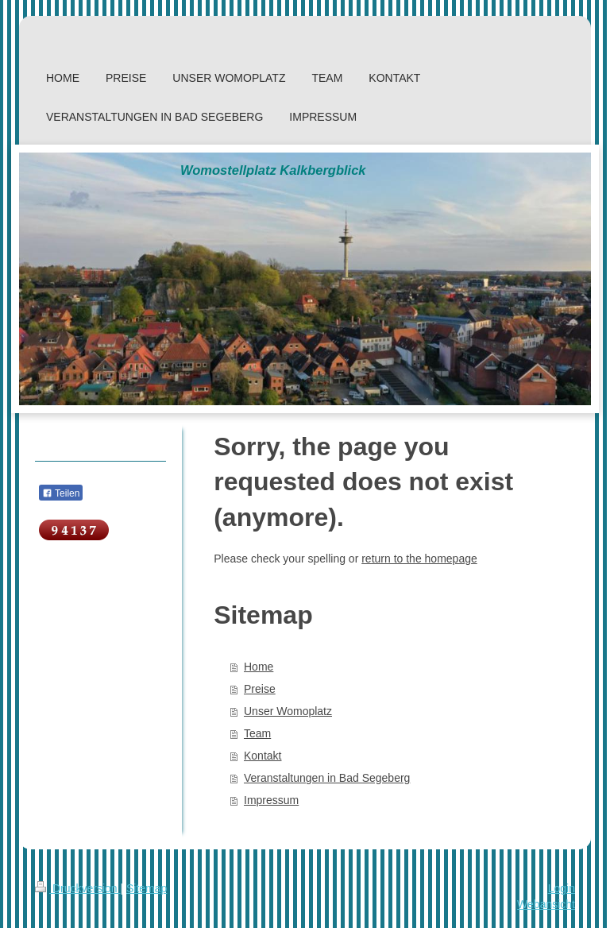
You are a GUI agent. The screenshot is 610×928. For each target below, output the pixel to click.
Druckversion (77, 888)
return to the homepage (419, 558)
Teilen (60, 493)
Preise (260, 688)
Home (258, 666)
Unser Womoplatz (288, 711)
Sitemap (146, 888)
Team (257, 733)
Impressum (271, 800)
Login (561, 888)
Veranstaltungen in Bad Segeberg (327, 777)
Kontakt (262, 755)
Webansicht (546, 904)
